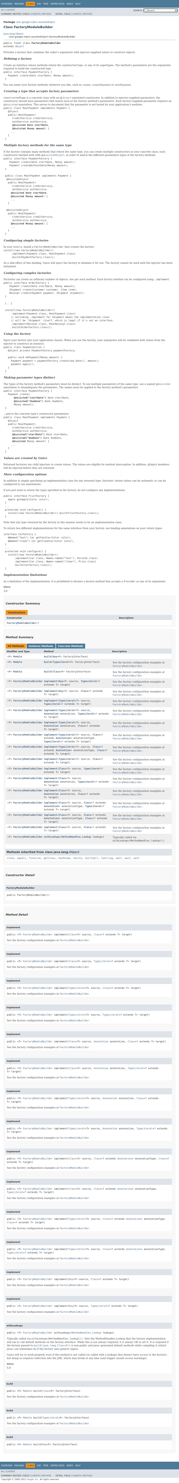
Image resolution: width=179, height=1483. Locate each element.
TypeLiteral (61, 662)
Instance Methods (41, 646)
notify (77, 858)
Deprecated (58, 4)
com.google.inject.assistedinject (35, 22)
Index (70, 4)
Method (46, 14)
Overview (6, 4)
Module (17, 656)
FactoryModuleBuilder (21, 623)
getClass (49, 858)
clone (10, 858)
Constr (35, 14)
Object (19, 46)
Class (56, 671)
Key (55, 656)
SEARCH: (138, 10)
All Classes (8, 10)
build (47, 656)
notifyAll (91, 858)
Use (39, 4)
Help (78, 4)
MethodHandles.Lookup (76, 836)
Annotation (51, 713)
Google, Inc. (33, 1479)
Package (19, 4)
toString (107, 858)
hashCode (64, 858)
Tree (45, 4)
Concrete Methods (70, 646)
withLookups (52, 836)
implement (50, 681)
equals (21, 858)
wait (119, 858)
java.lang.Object (13, 33)
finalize (35, 858)
